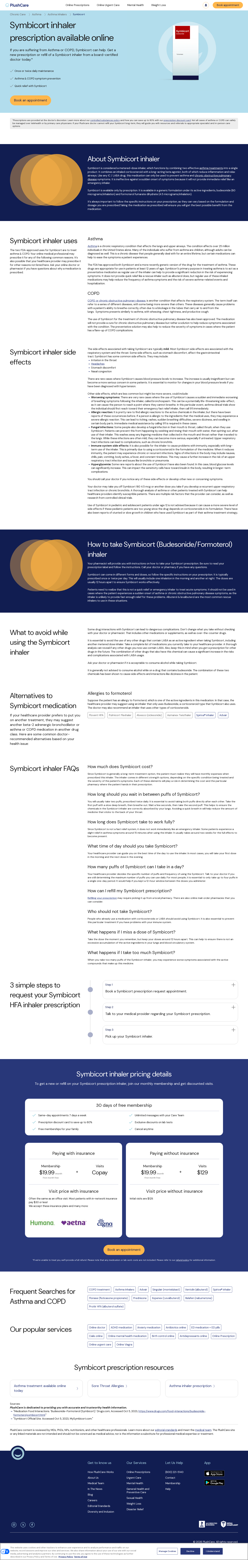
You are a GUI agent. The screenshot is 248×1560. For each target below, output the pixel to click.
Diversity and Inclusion (101, 1511)
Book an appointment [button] (30, 100)
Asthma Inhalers (60, 14)
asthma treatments (211, 168)
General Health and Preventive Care (138, 1490)
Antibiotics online (176, 1327)
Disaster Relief (135, 1509)
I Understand (213, 1551)
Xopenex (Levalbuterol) (166, 1298)
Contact (170, 1477)
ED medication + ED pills (205, 1327)
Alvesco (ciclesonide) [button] (149, 715)
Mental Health (135, 1483)
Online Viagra (124, 1344)
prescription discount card (177, 120)
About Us (93, 1477)
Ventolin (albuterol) (196, 1289)
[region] (124, 1551)
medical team (203, 1430)
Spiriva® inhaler (205, 715)
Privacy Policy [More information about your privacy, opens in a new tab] (66, 1556)
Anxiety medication (148, 1327)
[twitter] (22, 1524)
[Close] (242, 1551)
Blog (90, 1494)
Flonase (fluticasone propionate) (108, 1298)
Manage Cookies (167, 1551)
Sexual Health (135, 1498)
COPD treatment (99, 1289)
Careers (92, 1500)
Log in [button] (206, 5)
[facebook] (31, 1524)
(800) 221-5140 (174, 1472)
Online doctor (97, 1327)
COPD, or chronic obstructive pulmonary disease (117, 300)
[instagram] (13, 1524)
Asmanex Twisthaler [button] (179, 715)
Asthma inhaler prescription (192, 1386)
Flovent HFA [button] (96, 715)
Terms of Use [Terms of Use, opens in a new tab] (80, 1556)
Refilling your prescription (102, 898)
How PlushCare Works (101, 1472)
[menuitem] (17, 5)
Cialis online (96, 1336)
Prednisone (140, 1298)
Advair (223, 715)
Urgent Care (134, 1477)
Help (168, 1489)
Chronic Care (20, 14)
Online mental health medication (127, 1336)
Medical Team (96, 1483)
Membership (172, 1483)
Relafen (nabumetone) (198, 1298)
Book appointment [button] (228, 5)
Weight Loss (134, 1503)
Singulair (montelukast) (166, 1289)
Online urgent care (100, 1344)
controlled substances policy (105, 120)
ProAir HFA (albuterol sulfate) (106, 1306)
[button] (77, 5)
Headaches (98, 364)
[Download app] (214, 1473)
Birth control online (163, 1336)
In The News (95, 1489)
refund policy (182, 1260)
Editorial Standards (99, 1506)
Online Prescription (223, 1336)
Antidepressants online (193, 1336)
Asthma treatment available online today (46, 1388)
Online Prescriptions (138, 1472)
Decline (190, 1551)
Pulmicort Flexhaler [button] (120, 715)
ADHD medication (121, 1327)
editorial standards (166, 1430)
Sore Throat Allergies (110, 1386)
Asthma (39, 14)
